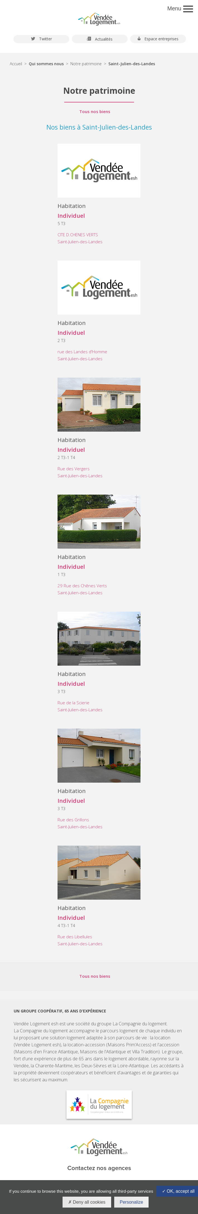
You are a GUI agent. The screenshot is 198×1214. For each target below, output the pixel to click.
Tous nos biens (94, 111)
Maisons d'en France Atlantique (46, 1052)
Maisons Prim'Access (129, 1045)
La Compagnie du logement (140, 1024)
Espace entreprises (158, 39)
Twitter (41, 39)
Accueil (16, 63)
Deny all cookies (87, 1202)
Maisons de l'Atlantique (103, 1052)
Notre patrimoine (86, 63)
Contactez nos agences (99, 1168)
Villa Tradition (145, 1052)
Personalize (131, 1202)
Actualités (100, 39)
